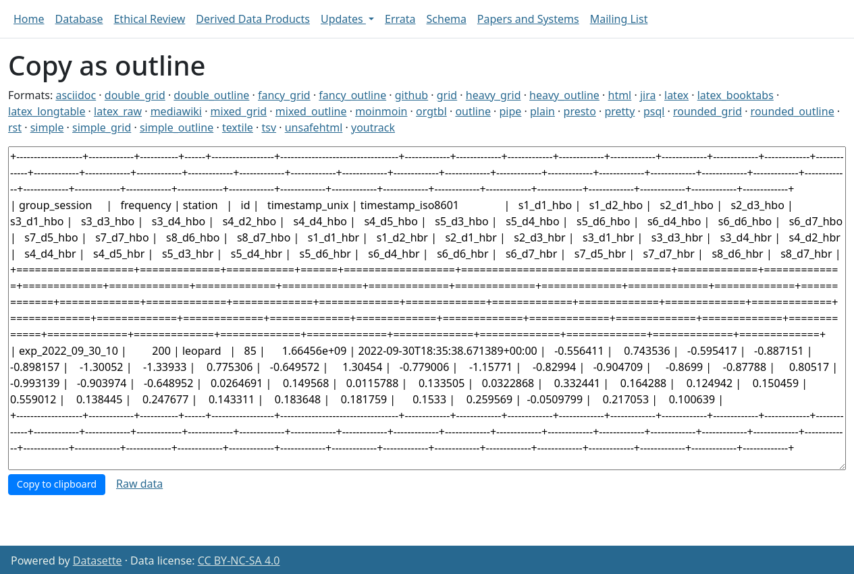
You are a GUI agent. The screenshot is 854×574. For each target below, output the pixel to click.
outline (473, 111)
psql (653, 111)
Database (79, 18)
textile (237, 127)
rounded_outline (792, 111)
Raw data (139, 483)
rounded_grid (707, 111)
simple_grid (101, 127)
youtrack (373, 127)
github (411, 95)
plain (542, 111)
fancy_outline (352, 95)
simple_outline (176, 127)
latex (676, 95)
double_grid (135, 95)
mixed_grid (239, 111)
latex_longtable (46, 111)
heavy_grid (493, 95)
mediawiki (176, 111)
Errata (400, 18)
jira (648, 95)
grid (447, 95)
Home (29, 18)
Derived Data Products (253, 18)
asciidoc (75, 95)
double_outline (211, 95)
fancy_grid (284, 95)
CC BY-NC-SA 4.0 (239, 560)
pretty (619, 111)
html (620, 95)
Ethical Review (149, 18)
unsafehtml (314, 127)
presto (580, 111)
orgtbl (431, 111)
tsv (269, 127)
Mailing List (619, 18)
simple (47, 127)
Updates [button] (343, 18)
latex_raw (118, 111)
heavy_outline (564, 95)
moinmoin (381, 111)
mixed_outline (311, 111)
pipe (511, 111)
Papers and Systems (528, 18)
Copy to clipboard (57, 484)
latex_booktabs (735, 95)
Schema (446, 18)
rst (15, 127)
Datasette (97, 560)
